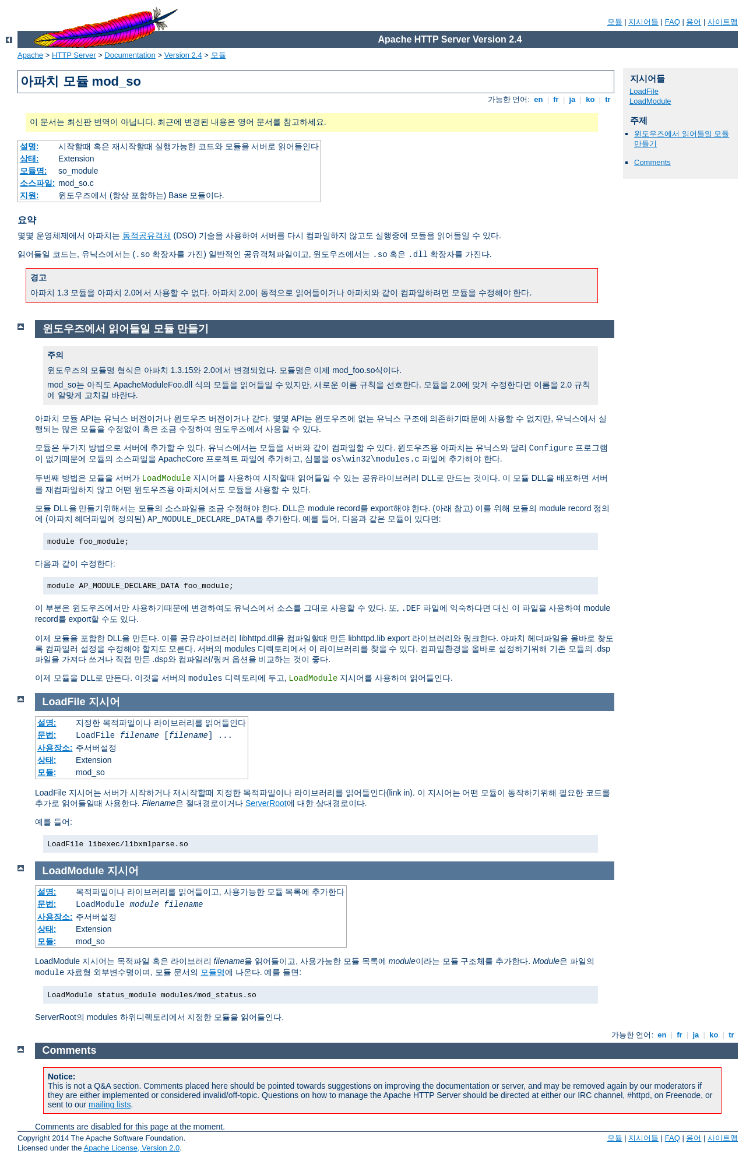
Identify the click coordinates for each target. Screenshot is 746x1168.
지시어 (104, 702)
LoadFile (644, 91)
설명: (29, 146)
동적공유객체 (146, 235)
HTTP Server (74, 55)
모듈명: (33, 170)
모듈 (614, 21)
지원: (29, 195)
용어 (693, 21)
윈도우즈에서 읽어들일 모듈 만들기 (126, 329)
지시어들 (643, 21)
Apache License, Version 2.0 (131, 1148)
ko (590, 99)
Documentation (129, 55)
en (538, 99)
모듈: (47, 772)
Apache (30, 55)
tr (608, 99)
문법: (47, 735)
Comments (652, 162)
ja (572, 99)
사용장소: (55, 747)
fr (556, 99)
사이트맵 (723, 21)
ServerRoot (266, 803)
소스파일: (37, 183)
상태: (29, 158)
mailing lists (110, 1104)
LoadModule (650, 101)
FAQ (672, 21)
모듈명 (212, 972)
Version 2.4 (183, 55)
